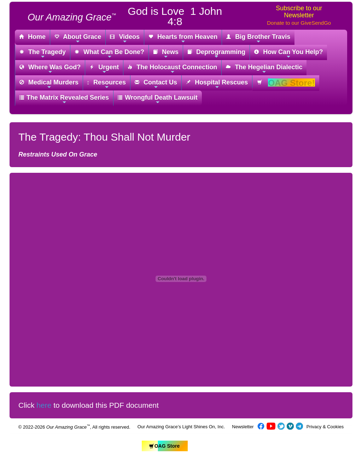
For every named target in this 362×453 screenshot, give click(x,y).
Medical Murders (48, 84)
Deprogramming (216, 53)
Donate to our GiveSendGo (299, 23)
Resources (106, 84)
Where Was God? (50, 69)
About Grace (77, 38)
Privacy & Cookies (325, 426)
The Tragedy (42, 53)
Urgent (104, 69)
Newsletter (242, 426)
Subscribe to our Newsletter (299, 12)
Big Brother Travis (258, 38)
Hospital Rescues (217, 84)
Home (32, 37)
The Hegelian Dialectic (264, 69)
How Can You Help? (288, 53)
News (166, 53)
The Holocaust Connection (172, 69)
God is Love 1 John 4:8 (175, 16)
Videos (125, 38)
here (43, 405)
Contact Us (156, 84)
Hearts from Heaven (182, 38)
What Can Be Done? (109, 53)
